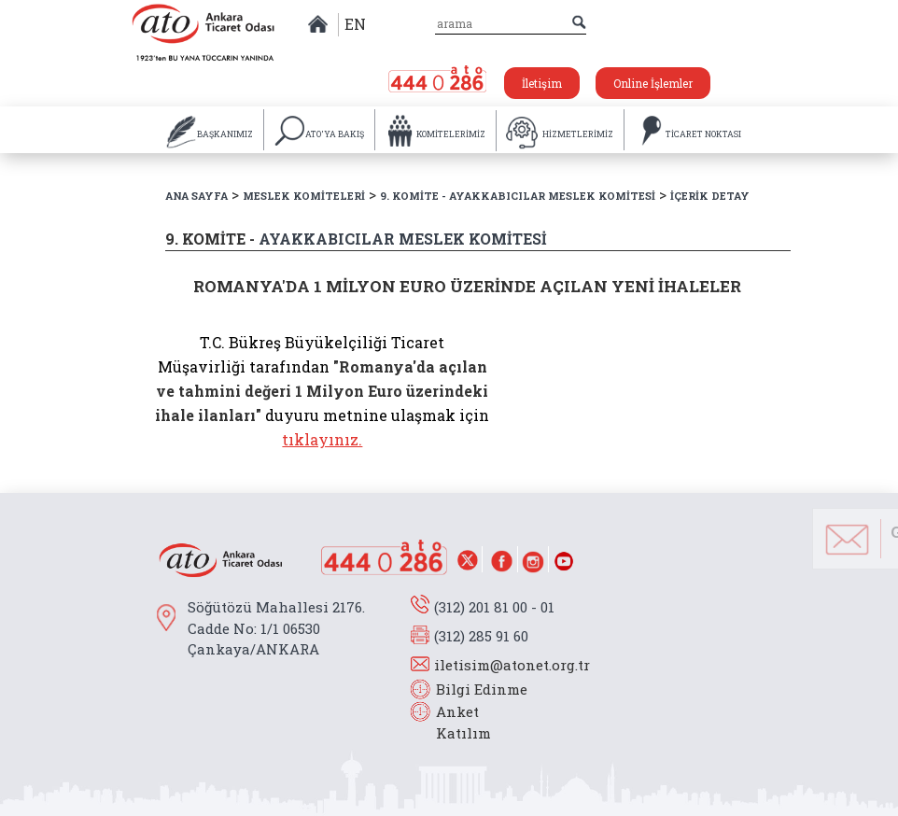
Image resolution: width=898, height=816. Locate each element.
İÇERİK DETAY (710, 196)
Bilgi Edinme (481, 689)
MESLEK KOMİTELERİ (304, 196)
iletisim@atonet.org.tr (512, 664)
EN (355, 24)
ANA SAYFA (196, 196)
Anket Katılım (454, 722)
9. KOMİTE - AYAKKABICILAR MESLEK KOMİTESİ (517, 196)
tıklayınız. (322, 439)
